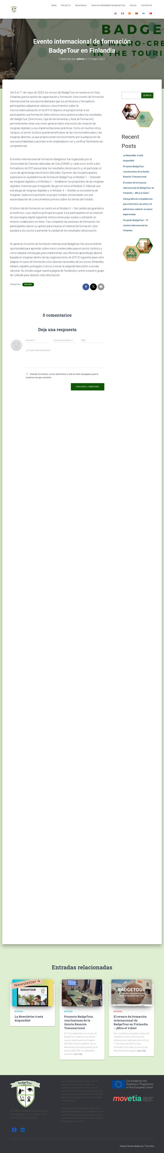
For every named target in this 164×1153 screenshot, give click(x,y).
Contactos (146, 5)
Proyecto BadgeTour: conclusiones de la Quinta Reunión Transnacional (136, 171)
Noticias (28, 284)
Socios (133, 5)
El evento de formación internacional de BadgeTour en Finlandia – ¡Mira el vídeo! (138, 187)
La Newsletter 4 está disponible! (29, 1018)
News (53, 5)
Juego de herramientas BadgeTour (108, 5)
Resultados (80, 5)
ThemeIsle (149, 1146)
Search (147, 95)
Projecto (66, 5)
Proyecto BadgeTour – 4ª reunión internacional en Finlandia (135, 225)
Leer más (77, 1054)
